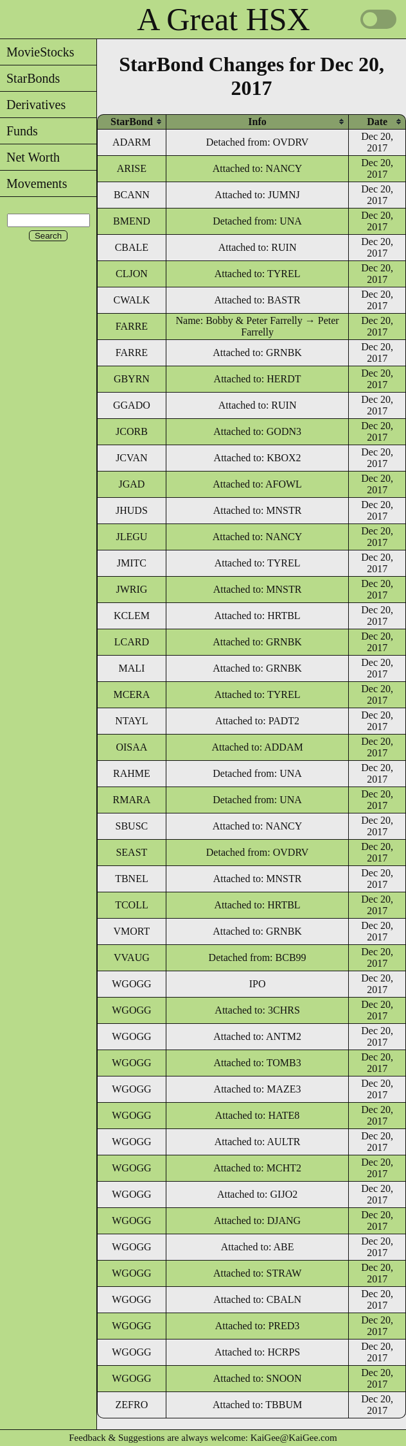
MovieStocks (37, 52)
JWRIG (131, 589)
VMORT (131, 931)
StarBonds (30, 78)
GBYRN (132, 378)
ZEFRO (132, 1404)
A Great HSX (223, 19)
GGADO (131, 405)
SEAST (131, 852)
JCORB (132, 431)
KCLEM (132, 615)
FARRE (132, 326)
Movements (33, 183)
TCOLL (131, 904)
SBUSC (132, 826)
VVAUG (132, 957)
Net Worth (30, 157)
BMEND (131, 221)
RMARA (132, 799)
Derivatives (33, 105)
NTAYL (131, 720)
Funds (19, 131)
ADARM (131, 142)
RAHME (131, 773)
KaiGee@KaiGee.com (294, 1438)
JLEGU (131, 536)
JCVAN (132, 457)
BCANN (132, 194)
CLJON (132, 273)
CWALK (131, 299)
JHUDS (132, 510)
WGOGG (131, 983)
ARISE (131, 168)
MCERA (131, 694)
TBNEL (131, 878)
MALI (131, 668)
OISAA (131, 747)
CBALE (131, 247)
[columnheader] (131, 121)
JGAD (131, 484)
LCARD (131, 641)
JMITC (131, 562)
